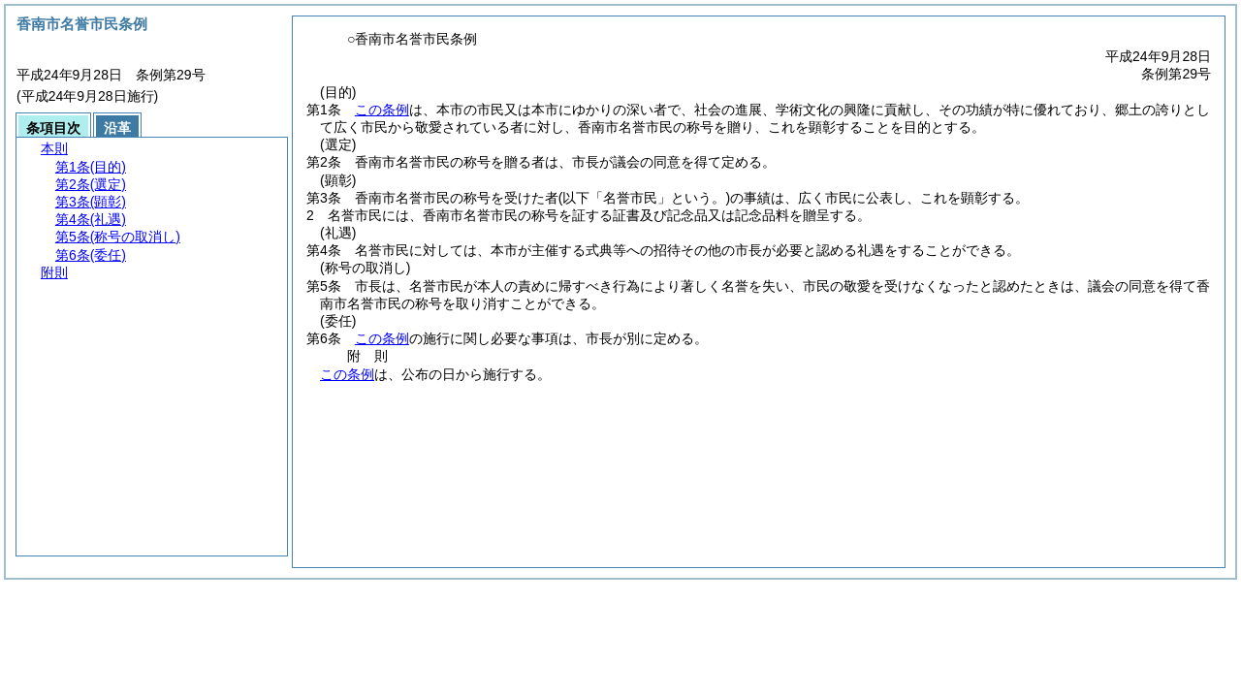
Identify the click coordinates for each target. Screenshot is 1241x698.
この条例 (382, 109)
